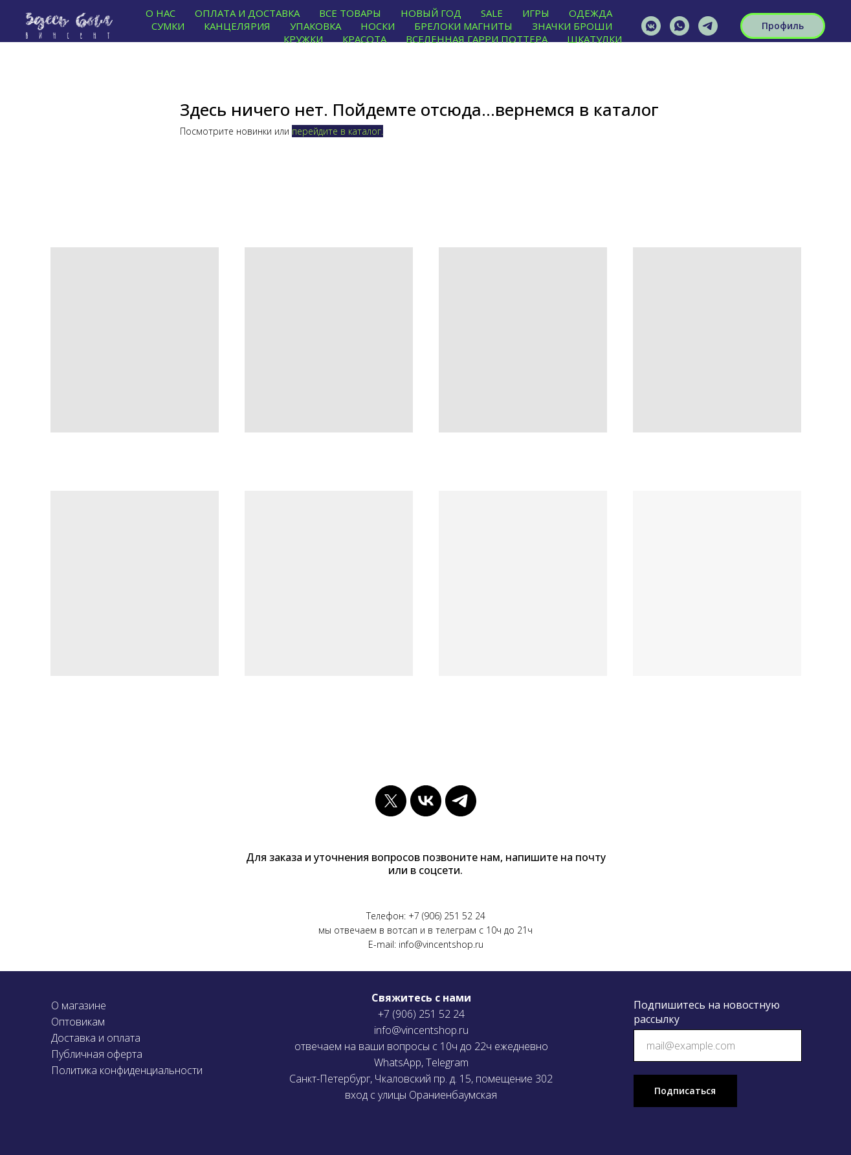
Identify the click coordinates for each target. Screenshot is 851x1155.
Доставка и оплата (95, 1038)
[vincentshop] (651, 26)
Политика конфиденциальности (127, 1070)
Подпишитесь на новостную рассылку (707, 1012)
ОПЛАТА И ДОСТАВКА (247, 12)
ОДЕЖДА (590, 12)
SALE (492, 12)
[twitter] (390, 800)
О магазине (78, 1005)
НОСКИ (377, 25)
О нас (160, 12)
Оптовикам (78, 1022)
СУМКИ (167, 25)
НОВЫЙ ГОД (431, 12)
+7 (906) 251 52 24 (421, 1014)
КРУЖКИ (303, 38)
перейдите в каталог (336, 131)
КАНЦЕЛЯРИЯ (237, 25)
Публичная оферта (96, 1054)
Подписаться (685, 1090)
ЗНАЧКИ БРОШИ (572, 25)
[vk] (425, 800)
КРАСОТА (364, 38)
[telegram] (460, 800)
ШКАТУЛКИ (594, 38)
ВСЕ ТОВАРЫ (350, 12)
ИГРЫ (535, 12)
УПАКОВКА (315, 25)
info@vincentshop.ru (421, 1030)
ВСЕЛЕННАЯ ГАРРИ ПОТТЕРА (476, 38)
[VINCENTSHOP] (708, 26)
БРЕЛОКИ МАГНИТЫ (463, 25)
